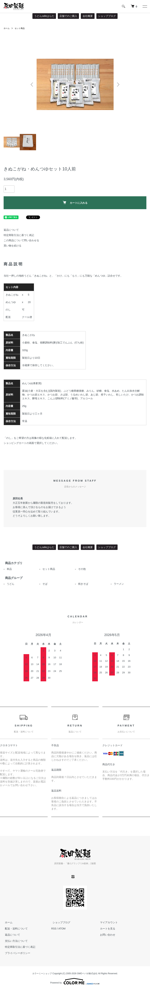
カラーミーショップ (42, 973)
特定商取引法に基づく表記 (19, 235)
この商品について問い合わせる (21, 240)
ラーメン (117, 583)
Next (117, 84)
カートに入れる (75, 202)
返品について (11, 229)
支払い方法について (15, 940)
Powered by (75, 981)
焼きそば (82, 583)
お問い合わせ (106, 934)
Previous (32, 84)
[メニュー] (144, 6)
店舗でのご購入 (68, 16)
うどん (9, 583)
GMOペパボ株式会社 (87, 973)
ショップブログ (107, 16)
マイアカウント (107, 922)
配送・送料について (15, 928)
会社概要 (88, 16)
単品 (8, 569)
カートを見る (106, 928)
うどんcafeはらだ (44, 16)
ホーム (7, 28)
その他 (80, 569)
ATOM (61, 928)
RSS (54, 928)
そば (43, 583)
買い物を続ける (12, 245)
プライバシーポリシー (16, 953)
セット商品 (20, 28)
